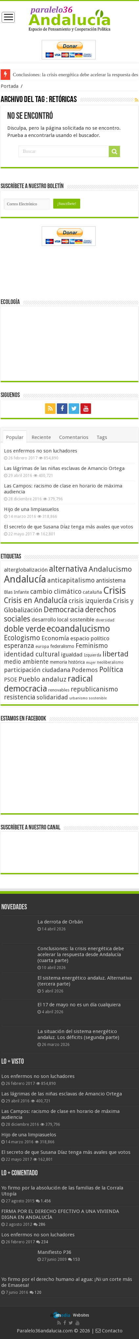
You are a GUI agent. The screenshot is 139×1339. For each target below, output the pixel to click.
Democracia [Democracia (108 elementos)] (64, 609)
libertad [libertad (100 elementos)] (115, 654)
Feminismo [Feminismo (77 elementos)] (92, 646)
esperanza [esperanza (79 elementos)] (19, 646)
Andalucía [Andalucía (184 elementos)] (25, 579)
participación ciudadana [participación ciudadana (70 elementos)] (37, 669)
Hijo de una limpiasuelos (31, 509)
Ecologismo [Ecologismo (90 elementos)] (22, 638)
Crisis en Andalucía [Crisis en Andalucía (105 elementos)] (35, 600)
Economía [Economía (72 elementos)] (55, 638)
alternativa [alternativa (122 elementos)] (68, 569)
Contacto (109, 1331)
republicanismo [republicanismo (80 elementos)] (94, 689)
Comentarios (73, 437)
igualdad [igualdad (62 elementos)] (71, 654)
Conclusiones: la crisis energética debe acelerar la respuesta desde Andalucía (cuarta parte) (80, 954)
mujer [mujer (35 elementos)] (91, 662)
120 (38, 1292)
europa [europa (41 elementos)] (42, 646)
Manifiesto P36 (54, 1252)
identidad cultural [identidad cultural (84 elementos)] (32, 654)
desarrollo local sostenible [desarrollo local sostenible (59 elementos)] (63, 620)
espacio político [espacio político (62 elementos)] (89, 638)
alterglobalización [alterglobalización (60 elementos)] (26, 569)
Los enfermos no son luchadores (40, 451)
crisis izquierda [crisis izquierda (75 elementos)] (90, 601)
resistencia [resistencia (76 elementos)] (19, 697)
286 (41, 1224)
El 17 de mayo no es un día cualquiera (79, 1005)
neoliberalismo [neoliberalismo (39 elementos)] (110, 662)
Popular (14, 437)
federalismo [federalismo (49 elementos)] (62, 646)
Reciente (41, 437)
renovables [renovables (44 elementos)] (58, 689)
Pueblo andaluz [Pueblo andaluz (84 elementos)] (42, 679)
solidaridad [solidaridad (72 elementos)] (52, 697)
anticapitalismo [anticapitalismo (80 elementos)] (71, 580)
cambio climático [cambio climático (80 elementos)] (55, 591)
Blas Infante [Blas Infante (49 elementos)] (16, 592)
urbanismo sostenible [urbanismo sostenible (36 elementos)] (88, 698)
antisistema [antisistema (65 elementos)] (111, 580)
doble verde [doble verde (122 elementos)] (24, 629)
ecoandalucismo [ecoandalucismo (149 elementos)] (78, 628)
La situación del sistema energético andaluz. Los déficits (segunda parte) (78, 1034)
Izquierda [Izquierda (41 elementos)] (92, 655)
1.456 (46, 1201)
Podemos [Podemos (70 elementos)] (85, 669)
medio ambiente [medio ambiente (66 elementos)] (26, 661)
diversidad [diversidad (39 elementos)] (105, 620)
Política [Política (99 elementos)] (111, 669)
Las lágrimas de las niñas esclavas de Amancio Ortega (64, 468)
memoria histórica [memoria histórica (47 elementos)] (67, 662)
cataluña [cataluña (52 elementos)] (92, 592)
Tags (102, 437)
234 (44, 1242)
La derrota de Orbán (60, 922)
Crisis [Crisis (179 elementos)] (114, 590)
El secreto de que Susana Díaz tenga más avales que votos (68, 527)
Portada (9, 86)
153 (76, 1259)
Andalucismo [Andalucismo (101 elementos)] (110, 569)
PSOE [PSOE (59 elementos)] (10, 680)
